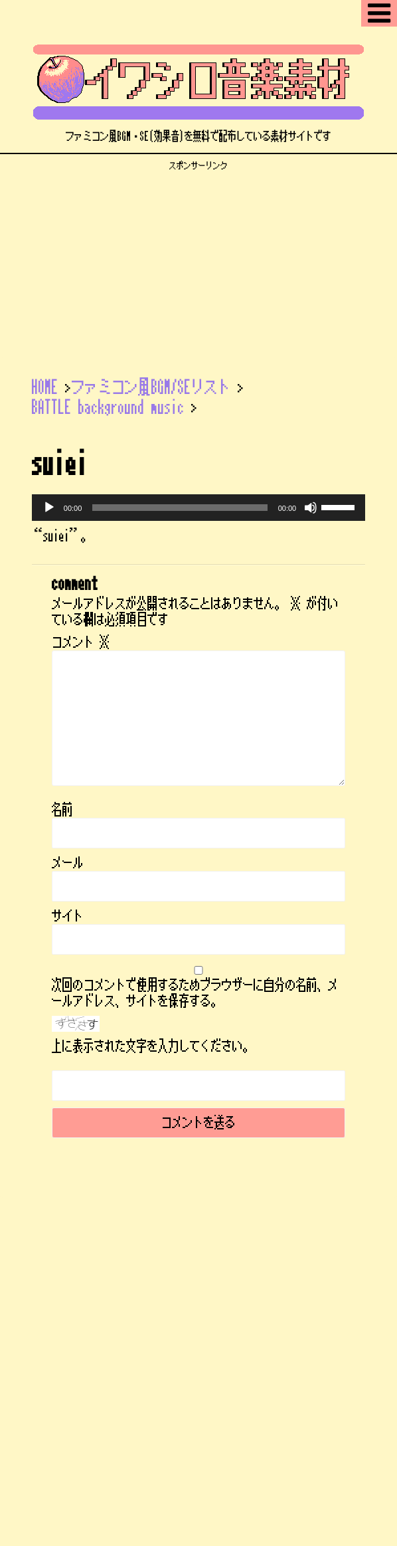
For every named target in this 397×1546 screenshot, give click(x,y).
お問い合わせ (308, 1257)
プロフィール (242, 1257)
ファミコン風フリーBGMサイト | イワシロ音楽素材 (198, 1292)
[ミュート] (310, 507)
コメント (81, 642)
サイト (68, 916)
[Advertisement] (198, 264)
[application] (198, 507)
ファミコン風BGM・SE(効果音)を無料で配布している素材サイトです (198, 1314)
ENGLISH (207, 1243)
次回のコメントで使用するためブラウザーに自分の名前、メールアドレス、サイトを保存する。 (195, 993)
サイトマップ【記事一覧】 (149, 1257)
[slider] (179, 507)
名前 (62, 810)
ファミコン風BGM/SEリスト (83, 1243)
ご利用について (268, 1243)
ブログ (164, 1243)
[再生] (49, 507)
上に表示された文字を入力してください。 (153, 1046)
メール (68, 863)
